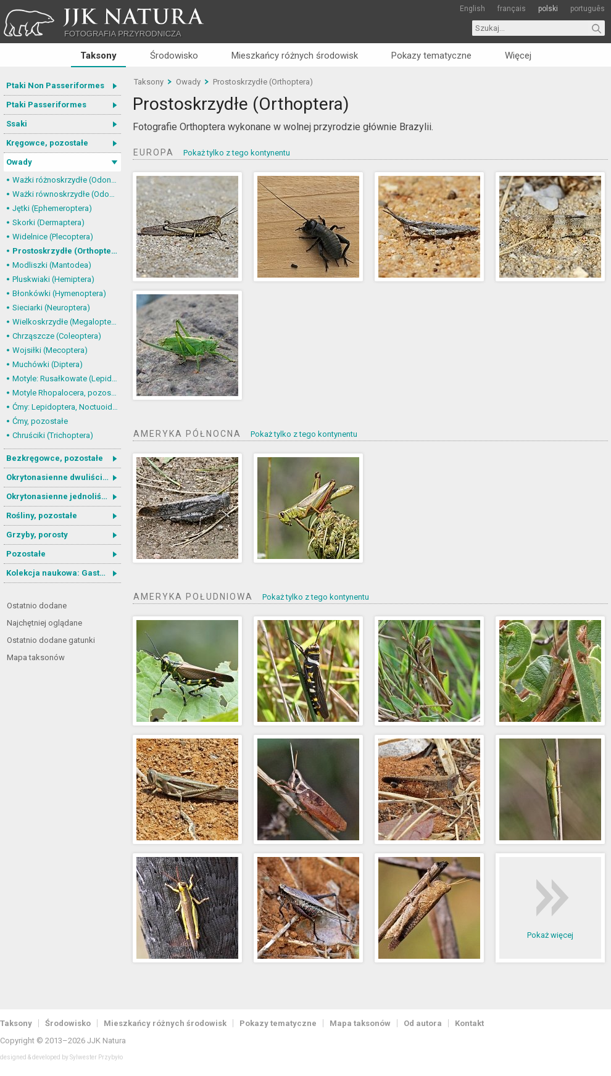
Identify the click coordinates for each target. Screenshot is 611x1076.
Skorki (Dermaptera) (48, 222)
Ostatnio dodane (37, 605)
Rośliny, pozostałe (41, 515)
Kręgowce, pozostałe (47, 142)
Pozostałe (26, 553)
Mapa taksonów (36, 657)
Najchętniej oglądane (44, 622)
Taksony (98, 55)
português (587, 8)
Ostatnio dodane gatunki (51, 640)
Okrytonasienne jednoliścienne (63, 496)
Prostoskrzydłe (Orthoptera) (66, 250)
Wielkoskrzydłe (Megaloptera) (66, 321)
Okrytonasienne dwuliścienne (63, 477)
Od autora (423, 1023)
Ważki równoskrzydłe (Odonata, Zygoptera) (66, 194)
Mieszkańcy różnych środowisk (294, 55)
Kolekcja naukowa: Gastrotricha (63, 572)
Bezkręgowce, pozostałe (54, 458)
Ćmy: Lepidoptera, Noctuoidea (66, 407)
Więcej (518, 55)
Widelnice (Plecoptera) (52, 236)
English (472, 8)
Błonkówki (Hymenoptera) (59, 293)
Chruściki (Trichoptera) (52, 435)
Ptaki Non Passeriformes (55, 85)
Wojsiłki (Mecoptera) (50, 350)
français (511, 8)
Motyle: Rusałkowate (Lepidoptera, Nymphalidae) (66, 378)
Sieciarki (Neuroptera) (51, 307)
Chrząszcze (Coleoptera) (56, 336)
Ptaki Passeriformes (46, 104)
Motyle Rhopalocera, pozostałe (66, 392)
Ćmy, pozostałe (40, 421)
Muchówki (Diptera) (47, 364)
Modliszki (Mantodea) (51, 265)
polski (548, 8)
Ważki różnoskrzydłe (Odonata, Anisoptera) (66, 179)
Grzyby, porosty (37, 534)
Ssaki (16, 123)
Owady (19, 162)
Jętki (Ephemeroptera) (52, 208)
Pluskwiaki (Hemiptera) (53, 279)
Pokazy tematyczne (431, 55)
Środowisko (174, 55)
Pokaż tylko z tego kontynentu (236, 152)
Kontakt (469, 1023)
